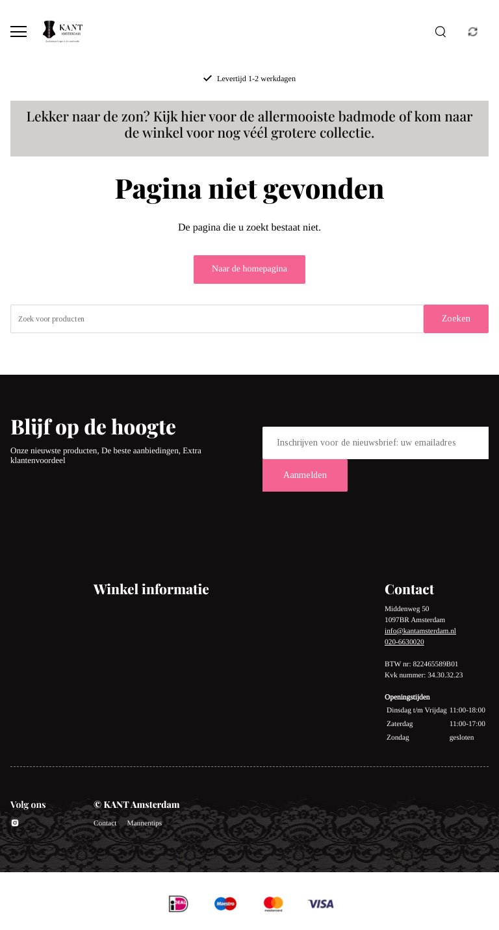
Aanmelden (305, 475)
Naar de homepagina (249, 269)
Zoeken (456, 318)
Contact (105, 823)
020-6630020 (404, 642)
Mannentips (144, 823)
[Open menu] (18, 31)
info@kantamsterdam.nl (420, 631)
